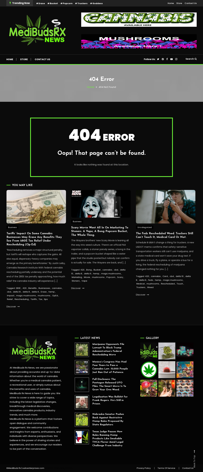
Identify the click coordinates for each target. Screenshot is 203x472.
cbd (9, 299)
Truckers (82, 3)
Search (191, 58)
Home (171, 3)
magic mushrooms (26, 303)
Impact (10, 303)
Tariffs (34, 306)
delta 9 (35, 299)
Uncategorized (145, 235)
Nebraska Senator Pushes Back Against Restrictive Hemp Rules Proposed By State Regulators (100, 419)
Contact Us (191, 3)
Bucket (54, 3)
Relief (10, 306)
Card (165, 283)
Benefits (32, 295)
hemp (52, 299)
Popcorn (67, 3)
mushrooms (44, 303)
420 (24, 295)
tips (46, 306)
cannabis (57, 295)
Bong (89, 277)
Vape (84, 288)
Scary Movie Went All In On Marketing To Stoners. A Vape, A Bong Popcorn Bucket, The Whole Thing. (99, 239)
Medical (140, 291)
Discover (13, 314)
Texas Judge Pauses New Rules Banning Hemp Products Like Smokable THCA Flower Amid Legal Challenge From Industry (100, 438)
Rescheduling (22, 306)
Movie (87, 284)
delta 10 (17, 299)
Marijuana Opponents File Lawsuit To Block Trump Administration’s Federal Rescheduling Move (101, 349)
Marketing (77, 284)
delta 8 (26, 299)
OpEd (55, 303)
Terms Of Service (166, 468)
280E (18, 295)
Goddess (97, 3)
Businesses (44, 295)
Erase (42, 3)
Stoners (76, 288)
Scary (120, 284)
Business (12, 235)
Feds (150, 287)
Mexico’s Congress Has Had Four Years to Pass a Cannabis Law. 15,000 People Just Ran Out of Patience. (102, 367)
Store (179, 3)
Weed (150, 294)
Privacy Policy (144, 468)
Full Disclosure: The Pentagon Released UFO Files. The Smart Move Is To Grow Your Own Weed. (101, 384)
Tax (40, 306)
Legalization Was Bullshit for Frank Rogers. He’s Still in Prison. (102, 400)
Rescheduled (168, 291)
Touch (180, 291)
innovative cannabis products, (27, 410)
